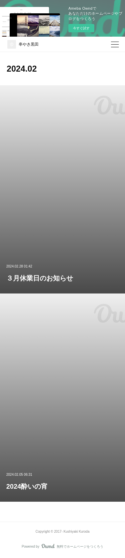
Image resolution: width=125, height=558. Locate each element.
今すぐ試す (81, 28)
